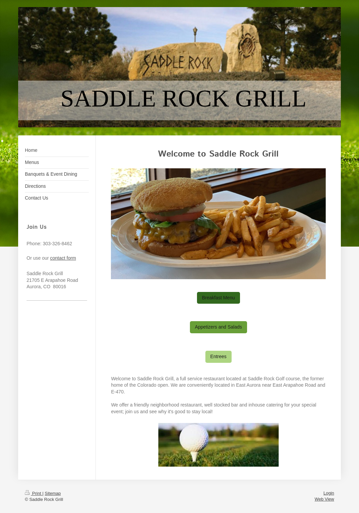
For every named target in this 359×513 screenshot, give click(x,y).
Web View (324, 499)
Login (328, 493)
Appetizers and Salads (218, 327)
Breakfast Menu (218, 297)
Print (33, 493)
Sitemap (53, 493)
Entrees (218, 356)
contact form (63, 258)
